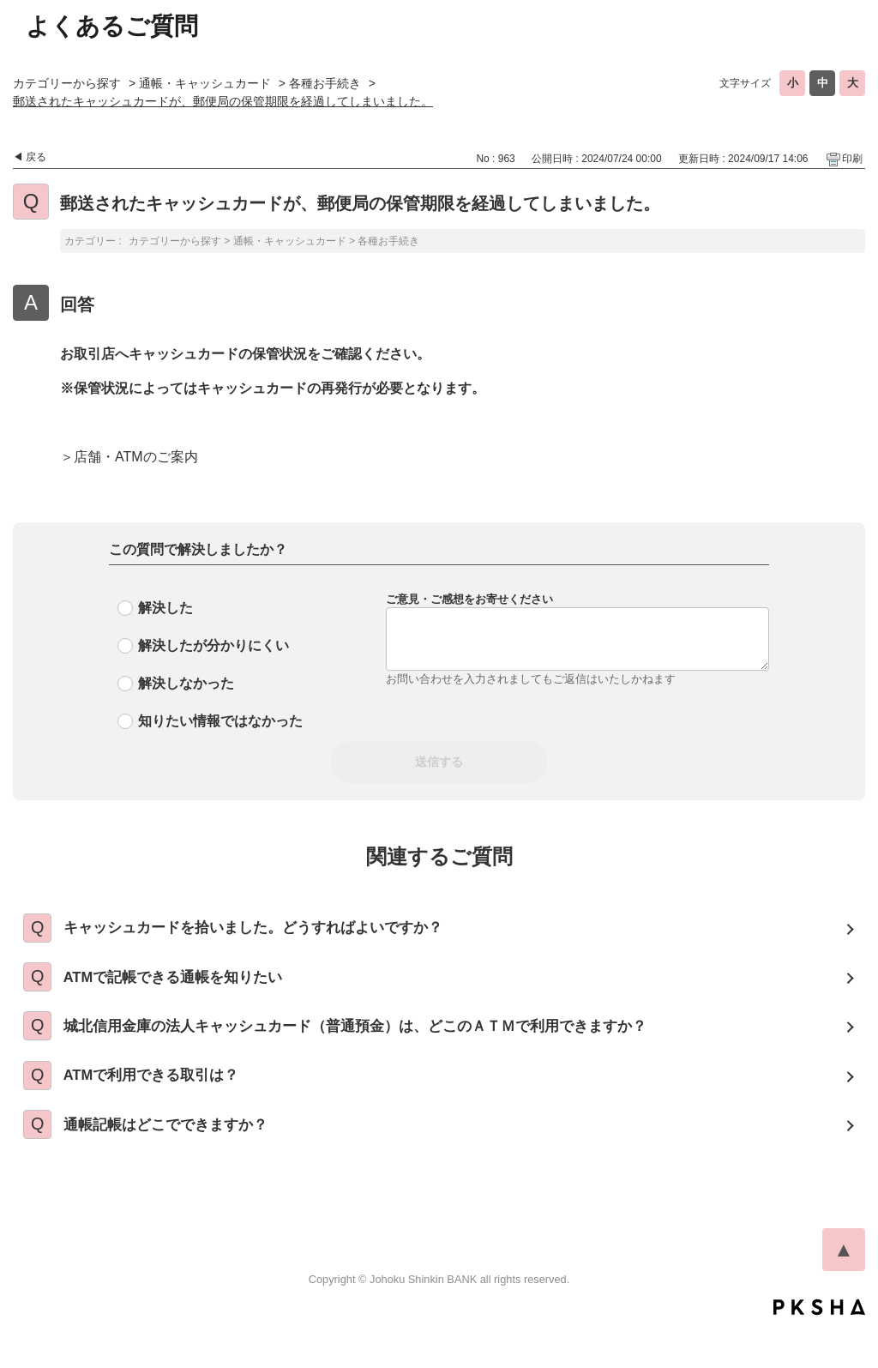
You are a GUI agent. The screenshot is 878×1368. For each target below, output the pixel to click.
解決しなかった (186, 683)
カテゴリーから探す (67, 83)
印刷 (852, 159)
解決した (165, 607)
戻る (36, 157)
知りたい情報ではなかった (220, 721)
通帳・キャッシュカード (205, 83)
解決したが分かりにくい (213, 645)
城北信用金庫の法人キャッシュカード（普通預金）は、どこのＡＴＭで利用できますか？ (383, 1046)
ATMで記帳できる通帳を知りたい (191, 988)
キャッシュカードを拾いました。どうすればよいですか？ (275, 931)
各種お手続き (325, 83)
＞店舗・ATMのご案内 (129, 456)
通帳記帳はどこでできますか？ (183, 1161)
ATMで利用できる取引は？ (168, 1103)
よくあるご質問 (112, 26)
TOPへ (843, 1290)
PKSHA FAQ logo (819, 1348)
